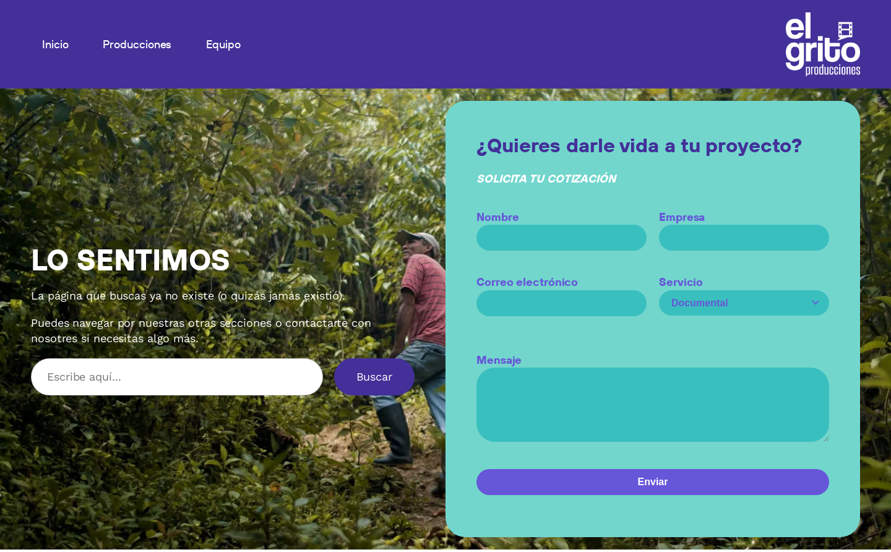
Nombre (561, 227)
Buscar (374, 376)
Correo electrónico (561, 292)
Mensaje (652, 405)
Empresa (744, 227)
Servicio (744, 292)
